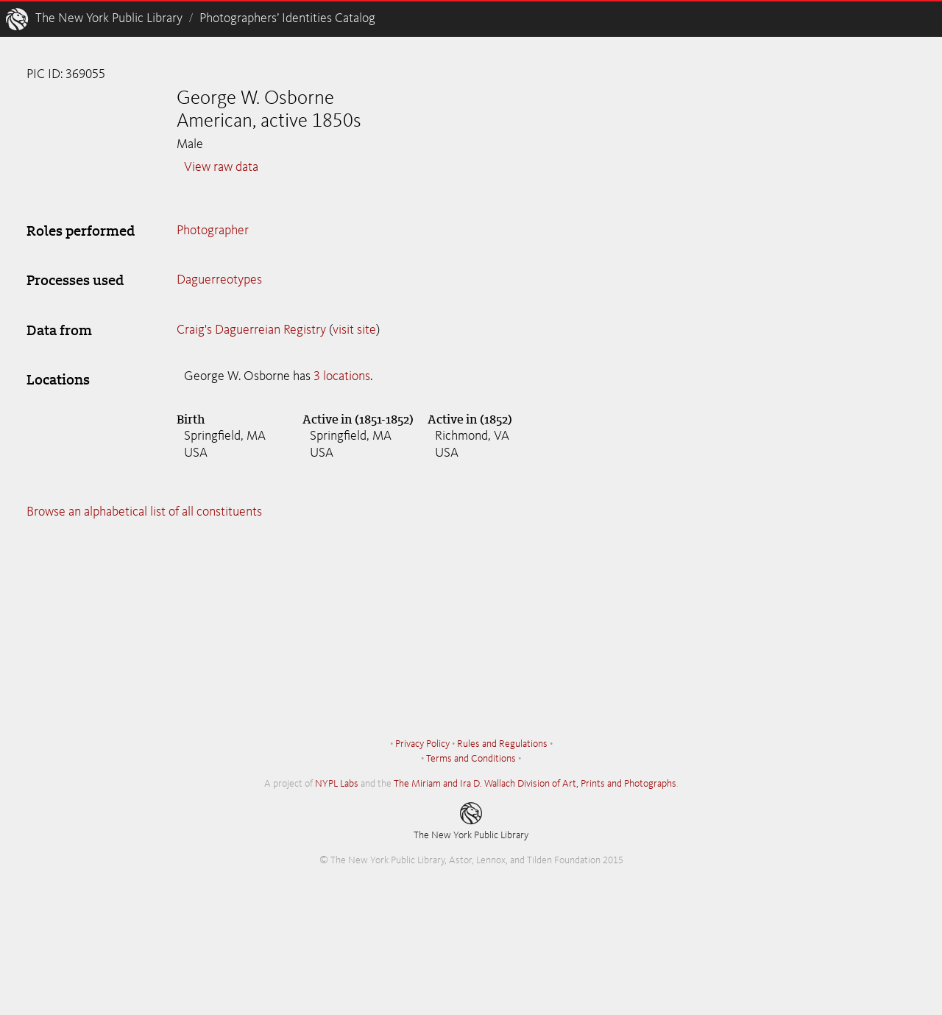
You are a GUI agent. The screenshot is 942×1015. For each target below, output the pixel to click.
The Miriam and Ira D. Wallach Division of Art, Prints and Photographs (535, 784)
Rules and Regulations (502, 744)
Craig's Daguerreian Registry (251, 330)
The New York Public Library (109, 18)
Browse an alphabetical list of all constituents (144, 512)
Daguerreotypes (219, 280)
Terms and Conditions (471, 759)
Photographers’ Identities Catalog (287, 18)
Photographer (213, 230)
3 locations (342, 376)
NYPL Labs (336, 784)
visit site (354, 330)
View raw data (221, 167)
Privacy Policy (422, 744)
